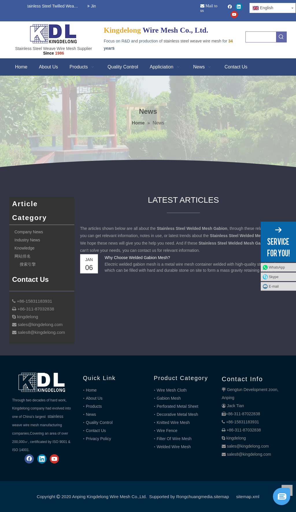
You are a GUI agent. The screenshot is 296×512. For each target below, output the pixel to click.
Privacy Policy (98, 438)
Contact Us (96, 430)
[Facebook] (230, 6)
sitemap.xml (247, 496)
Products (94, 406)
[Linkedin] (239, 6)
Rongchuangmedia (194, 496)
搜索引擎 (28, 264)
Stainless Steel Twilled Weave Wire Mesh (52, 6)
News (91, 414)
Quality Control (99, 422)
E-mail (274, 286)
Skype (273, 277)
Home (91, 390)
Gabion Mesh (169, 398)
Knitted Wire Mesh (173, 422)
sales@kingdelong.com (248, 446)
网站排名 (22, 256)
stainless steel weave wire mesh (192, 41)
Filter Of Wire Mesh (174, 438)
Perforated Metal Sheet (177, 406)
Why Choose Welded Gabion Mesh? (137, 257)
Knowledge (24, 248)
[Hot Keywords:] (281, 37)
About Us (94, 398)
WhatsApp (277, 267)
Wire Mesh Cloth (171, 390)
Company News (28, 232)
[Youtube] (234, 14)
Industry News (27, 240)
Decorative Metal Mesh (177, 414)
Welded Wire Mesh (174, 446)
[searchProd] (261, 37)
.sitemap (220, 496)
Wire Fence (167, 430)
